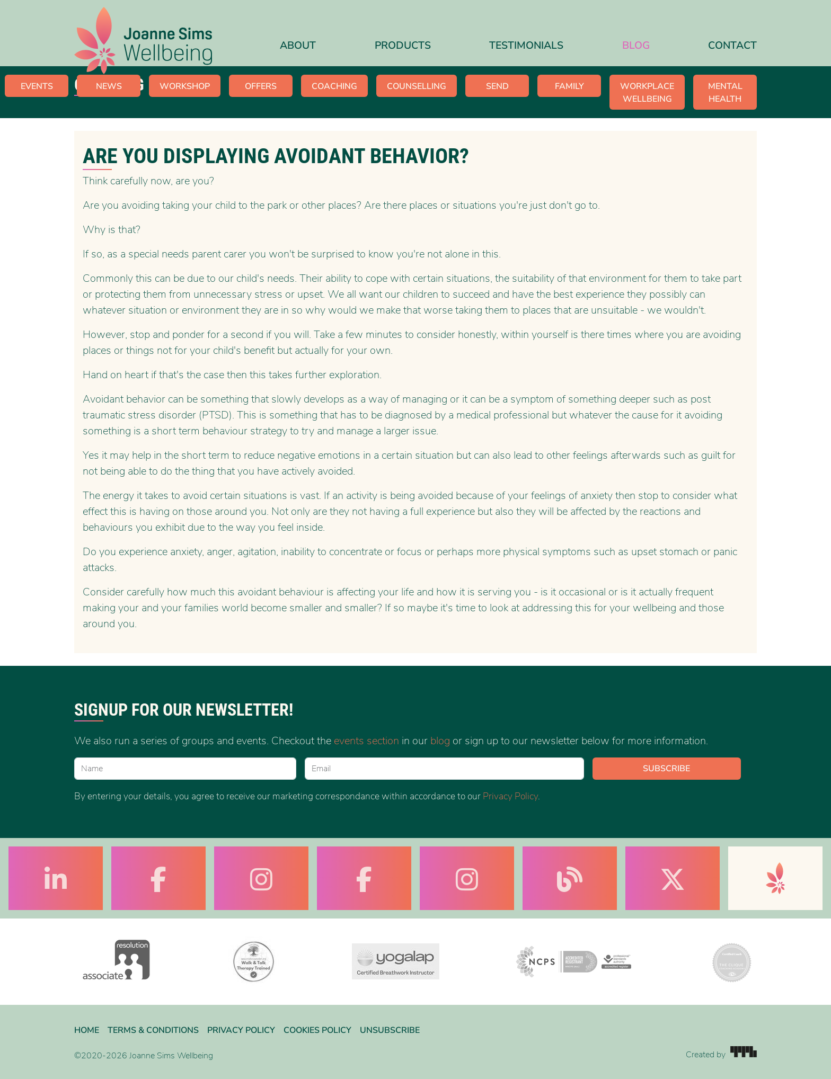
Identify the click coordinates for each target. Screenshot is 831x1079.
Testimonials (526, 45)
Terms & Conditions (153, 1030)
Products (403, 45)
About (298, 45)
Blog (636, 45)
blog (440, 741)
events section (366, 741)
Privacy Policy (510, 796)
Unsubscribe (390, 1030)
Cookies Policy (317, 1030)
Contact (732, 45)
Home (86, 1030)
